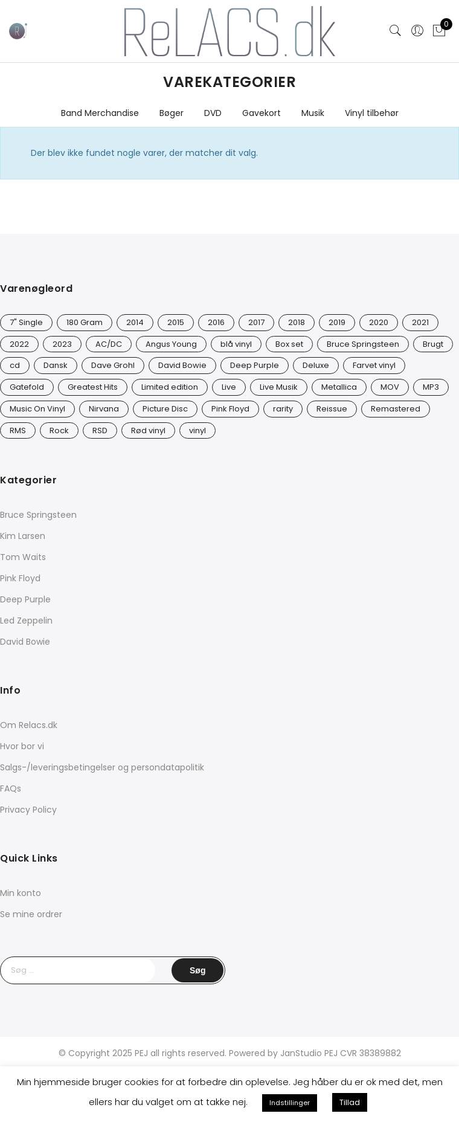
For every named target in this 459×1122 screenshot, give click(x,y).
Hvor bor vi (22, 746)
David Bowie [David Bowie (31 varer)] (182, 365)
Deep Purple (25, 599)
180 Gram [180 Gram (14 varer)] (84, 322)
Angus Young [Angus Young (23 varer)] (171, 344)
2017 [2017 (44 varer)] (256, 322)
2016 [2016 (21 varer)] (216, 322)
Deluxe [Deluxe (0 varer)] (316, 365)
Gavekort (261, 113)
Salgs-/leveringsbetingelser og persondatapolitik (102, 767)
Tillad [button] (349, 1102)
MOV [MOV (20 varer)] (389, 387)
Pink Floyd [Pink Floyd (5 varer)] (230, 408)
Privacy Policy (28, 810)
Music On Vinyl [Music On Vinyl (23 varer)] (37, 408)
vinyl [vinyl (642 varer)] (197, 430)
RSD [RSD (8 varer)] (100, 430)
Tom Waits (23, 557)
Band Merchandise (100, 113)
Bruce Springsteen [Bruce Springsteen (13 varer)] (363, 344)
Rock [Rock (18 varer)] (59, 430)
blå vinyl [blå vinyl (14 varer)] (236, 344)
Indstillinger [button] (289, 1102)
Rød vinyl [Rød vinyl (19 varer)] (148, 430)
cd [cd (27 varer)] (15, 365)
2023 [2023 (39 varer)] (62, 344)
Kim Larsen (22, 536)
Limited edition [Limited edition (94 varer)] (169, 387)
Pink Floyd (20, 578)
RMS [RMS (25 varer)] (18, 430)
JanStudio (301, 1053)
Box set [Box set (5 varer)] (289, 344)
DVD (213, 113)
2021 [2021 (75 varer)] (420, 322)
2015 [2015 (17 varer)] (175, 322)
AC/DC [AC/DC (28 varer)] (108, 344)
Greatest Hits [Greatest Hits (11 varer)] (93, 387)
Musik (312, 113)
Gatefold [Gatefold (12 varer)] (27, 387)
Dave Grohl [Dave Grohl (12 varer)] (113, 365)
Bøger (171, 113)
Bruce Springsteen (38, 515)
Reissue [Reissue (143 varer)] (331, 408)
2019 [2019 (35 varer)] (337, 322)
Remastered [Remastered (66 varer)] (395, 408)
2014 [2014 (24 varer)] (135, 322)
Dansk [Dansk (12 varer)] (55, 365)
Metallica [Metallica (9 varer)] (339, 387)
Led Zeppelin (26, 620)
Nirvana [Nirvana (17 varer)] (104, 408)
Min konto (20, 893)
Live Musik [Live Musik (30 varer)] (279, 387)
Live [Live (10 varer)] (229, 387)
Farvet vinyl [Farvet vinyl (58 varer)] (374, 365)
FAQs (10, 788)
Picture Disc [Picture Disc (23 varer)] (165, 408)
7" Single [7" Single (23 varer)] (26, 322)
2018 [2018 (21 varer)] (296, 322)
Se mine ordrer (31, 914)
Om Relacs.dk (28, 725)
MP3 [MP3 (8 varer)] (431, 387)
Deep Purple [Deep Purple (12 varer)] (254, 365)
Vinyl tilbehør (372, 113)
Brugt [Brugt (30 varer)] (433, 344)
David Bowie (25, 642)
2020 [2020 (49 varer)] (378, 322)
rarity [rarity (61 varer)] (283, 408)
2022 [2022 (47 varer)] (19, 344)
